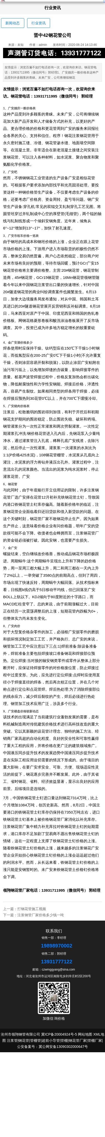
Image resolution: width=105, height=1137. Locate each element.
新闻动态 (12, 23)
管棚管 (35, 1040)
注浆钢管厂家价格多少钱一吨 (40, 915)
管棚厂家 (95, 1040)
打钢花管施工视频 (31, 909)
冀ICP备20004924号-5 (59, 1034)
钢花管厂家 (20, 890)
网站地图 (85, 1034)
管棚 (64, 1040)
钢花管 (16, 96)
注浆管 (12, 1040)
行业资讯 (38, 23)
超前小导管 (51, 1040)
